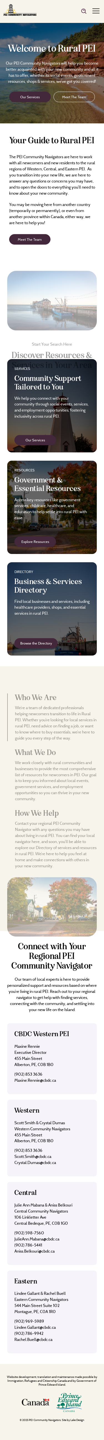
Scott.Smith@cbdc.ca (32, 1156)
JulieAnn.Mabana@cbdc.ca (36, 1239)
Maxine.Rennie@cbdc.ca (35, 1080)
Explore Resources (35, 541)
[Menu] (96, 11)
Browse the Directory (36, 643)
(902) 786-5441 (28, 1245)
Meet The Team (74, 97)
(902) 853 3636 (28, 1074)
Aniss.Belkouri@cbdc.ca (34, 1251)
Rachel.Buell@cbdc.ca (33, 1339)
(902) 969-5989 (29, 1321)
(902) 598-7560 (29, 1232)
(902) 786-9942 (29, 1333)
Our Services (30, 97)
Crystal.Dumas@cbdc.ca (35, 1162)
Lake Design (77, 1420)
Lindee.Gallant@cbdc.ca (35, 1327)
